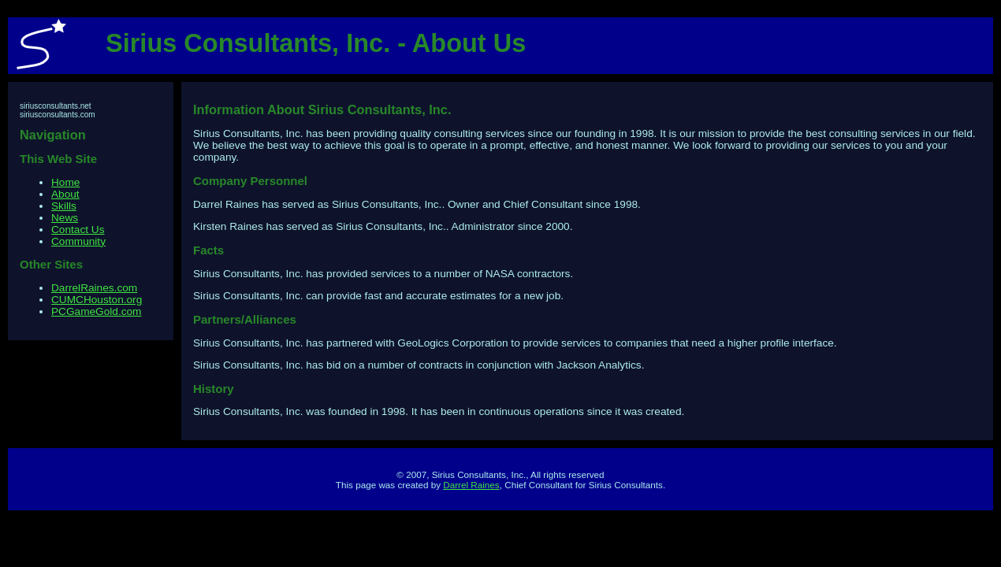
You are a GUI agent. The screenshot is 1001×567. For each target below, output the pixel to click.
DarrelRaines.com (94, 288)
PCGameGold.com (96, 311)
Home (65, 182)
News (64, 218)
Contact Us (77, 229)
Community (78, 241)
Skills (63, 206)
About (65, 194)
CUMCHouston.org (96, 300)
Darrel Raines (471, 485)
